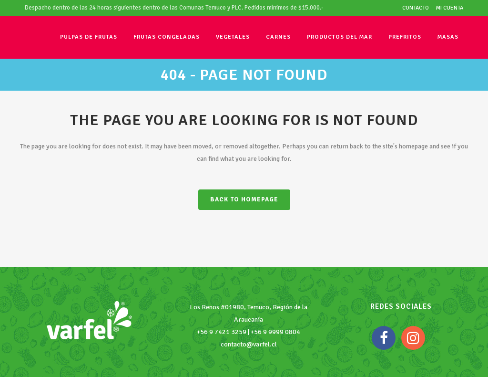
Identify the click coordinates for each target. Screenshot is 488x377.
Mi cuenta (449, 7)
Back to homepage (244, 199)
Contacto (415, 7)
